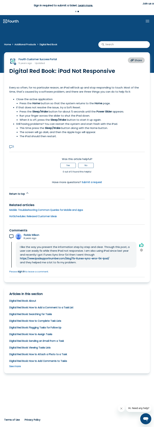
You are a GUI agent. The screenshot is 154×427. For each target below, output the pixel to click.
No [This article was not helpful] (86, 165)
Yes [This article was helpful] (68, 165)
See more (15, 366)
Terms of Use (12, 420)
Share (136, 60)
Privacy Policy (32, 420)
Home (7, 44)
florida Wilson (31, 235)
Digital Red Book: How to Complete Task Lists (35, 321)
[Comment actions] (141, 250)
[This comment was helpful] (141, 245)
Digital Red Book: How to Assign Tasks (30, 334)
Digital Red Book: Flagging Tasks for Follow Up (35, 327)
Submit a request (92, 182)
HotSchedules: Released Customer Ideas (33, 216)
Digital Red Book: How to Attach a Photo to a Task (38, 354)
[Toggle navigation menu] (147, 21)
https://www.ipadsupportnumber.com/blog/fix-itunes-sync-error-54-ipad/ (64, 258)
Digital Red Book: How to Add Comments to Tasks (38, 361)
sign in (21, 271)
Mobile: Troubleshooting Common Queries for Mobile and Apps (46, 210)
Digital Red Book (48, 44)
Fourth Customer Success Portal (38, 59)
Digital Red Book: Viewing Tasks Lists (30, 347)
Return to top (19, 193)
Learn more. (99, 5)
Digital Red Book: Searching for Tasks (30, 314)
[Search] (124, 44)
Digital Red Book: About (22, 301)
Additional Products (25, 44)
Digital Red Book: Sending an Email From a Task (36, 341)
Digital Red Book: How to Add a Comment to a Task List (41, 307)
